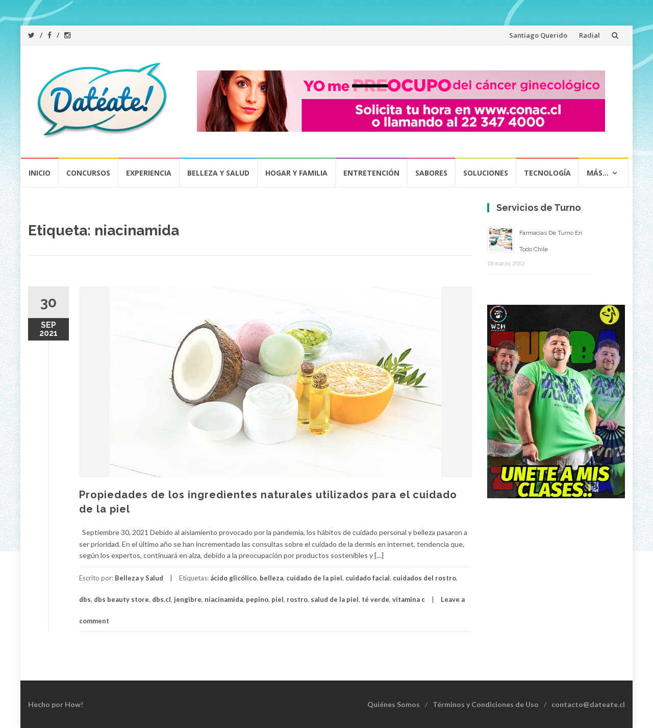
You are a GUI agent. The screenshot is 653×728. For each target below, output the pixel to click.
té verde (375, 599)
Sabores (431, 173)
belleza (271, 578)
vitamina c (408, 599)
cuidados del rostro (424, 578)
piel (277, 599)
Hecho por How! (55, 704)
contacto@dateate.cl (588, 704)
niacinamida (224, 599)
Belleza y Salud (218, 173)
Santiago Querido (538, 35)
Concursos (88, 173)
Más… (598, 173)
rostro (297, 599)
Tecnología (547, 173)
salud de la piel (335, 599)
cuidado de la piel (314, 578)
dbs (85, 599)
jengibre (188, 599)
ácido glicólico (233, 578)
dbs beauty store (121, 599)
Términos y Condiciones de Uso (486, 704)
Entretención (371, 173)
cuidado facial (367, 578)
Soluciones (485, 173)
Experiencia (148, 173)
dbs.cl (161, 599)
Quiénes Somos (393, 704)
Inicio (40, 173)
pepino (257, 599)
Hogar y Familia (296, 173)
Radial (589, 35)
